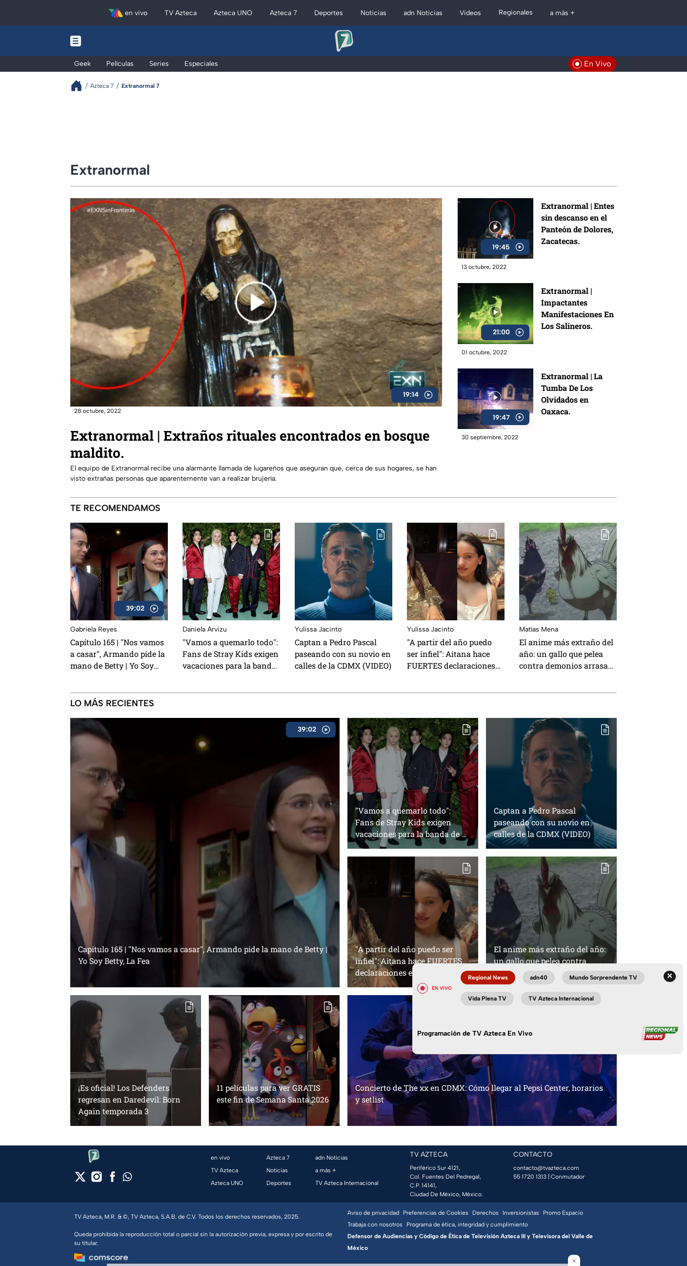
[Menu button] (109, 41)
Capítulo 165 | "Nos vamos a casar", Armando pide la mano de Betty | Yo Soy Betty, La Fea (117, 654)
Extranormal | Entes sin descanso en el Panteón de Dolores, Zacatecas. (577, 223)
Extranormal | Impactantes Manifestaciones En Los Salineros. (577, 308)
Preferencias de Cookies (435, 1212)
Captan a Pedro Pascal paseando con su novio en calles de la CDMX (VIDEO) (343, 654)
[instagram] (96, 1179)
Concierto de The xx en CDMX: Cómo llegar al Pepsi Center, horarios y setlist (479, 1093)
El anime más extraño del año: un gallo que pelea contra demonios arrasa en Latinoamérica (566, 654)
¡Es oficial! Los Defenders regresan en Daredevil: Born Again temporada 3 (129, 1099)
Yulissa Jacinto (318, 629)
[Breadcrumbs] (80, 86)
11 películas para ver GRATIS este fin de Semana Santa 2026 (273, 1093)
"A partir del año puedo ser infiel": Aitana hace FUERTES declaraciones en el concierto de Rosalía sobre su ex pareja (454, 654)
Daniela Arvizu (204, 629)
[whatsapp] (127, 1179)
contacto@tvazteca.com (546, 1167)
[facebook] (112, 1179)
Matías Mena (538, 629)
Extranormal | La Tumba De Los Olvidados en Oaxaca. (572, 393)
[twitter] (80, 1179)
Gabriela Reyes (93, 629)
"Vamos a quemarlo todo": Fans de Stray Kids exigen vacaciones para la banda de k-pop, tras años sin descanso (230, 654)
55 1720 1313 (529, 1176)
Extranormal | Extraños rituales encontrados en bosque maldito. (250, 444)
